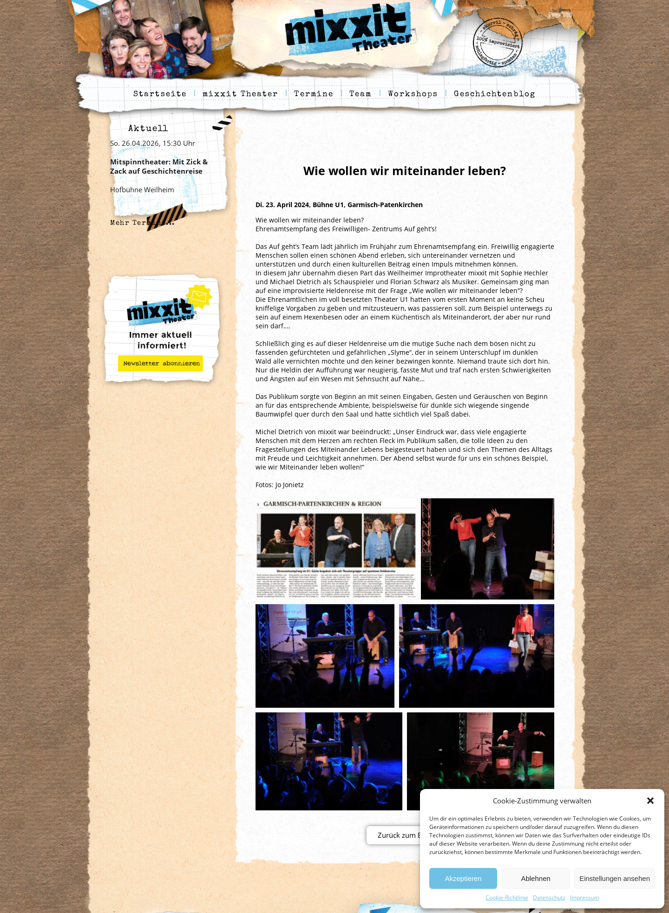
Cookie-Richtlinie (506, 897)
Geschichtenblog (495, 94)
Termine (314, 94)
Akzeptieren (463, 878)
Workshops (413, 94)
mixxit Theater (240, 94)
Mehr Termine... (142, 223)
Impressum (584, 897)
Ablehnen (535, 878)
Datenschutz (549, 897)
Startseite (160, 94)
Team (360, 94)
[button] (650, 800)
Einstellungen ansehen (614, 878)
